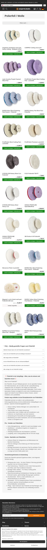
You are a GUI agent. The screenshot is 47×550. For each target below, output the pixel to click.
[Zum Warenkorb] (40, 9)
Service (35, 526)
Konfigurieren (34, 545)
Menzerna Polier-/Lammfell (10, 268)
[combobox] (21, 5)
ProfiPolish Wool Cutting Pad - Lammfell (11, 142)
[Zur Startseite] (23, 8)
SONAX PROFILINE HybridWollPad (31, 205)
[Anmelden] (37, 9)
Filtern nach (23, 23)
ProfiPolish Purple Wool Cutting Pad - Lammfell (35, 79)
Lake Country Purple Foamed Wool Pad (11, 79)
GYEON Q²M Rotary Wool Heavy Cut (10, 205)
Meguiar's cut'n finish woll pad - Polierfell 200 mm (12, 300)
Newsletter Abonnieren (8, 502)
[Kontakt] (35, 9)
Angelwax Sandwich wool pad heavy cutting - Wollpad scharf (11, 48)
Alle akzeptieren (23, 541)
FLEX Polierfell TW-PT (31, 173)
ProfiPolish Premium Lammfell (34, 142)
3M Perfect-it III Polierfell (32, 236)
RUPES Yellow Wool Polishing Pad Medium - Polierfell (34, 300)
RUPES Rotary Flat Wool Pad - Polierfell (34, 111)
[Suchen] (6, 9)
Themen (35, 522)
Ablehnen (12, 545)
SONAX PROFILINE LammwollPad (8, 237)
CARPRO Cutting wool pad (33, 47)
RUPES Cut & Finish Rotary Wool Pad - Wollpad (11, 331)
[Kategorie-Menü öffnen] (3, 9)
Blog (12, 522)
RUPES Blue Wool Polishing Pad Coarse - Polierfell (11, 111)
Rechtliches (12, 526)
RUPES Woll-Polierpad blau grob (33, 331)
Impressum (4, 538)
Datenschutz (10, 538)
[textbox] (21, 5)
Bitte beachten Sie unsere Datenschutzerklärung (13, 518)
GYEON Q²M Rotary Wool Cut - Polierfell (12, 174)
